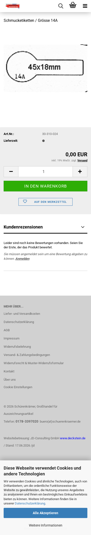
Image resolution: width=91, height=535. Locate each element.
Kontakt (9, 371)
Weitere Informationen (45, 525)
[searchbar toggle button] (61, 6)
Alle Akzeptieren (45, 513)
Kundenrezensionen (23, 226)
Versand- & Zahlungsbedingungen (27, 355)
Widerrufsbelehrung (17, 346)
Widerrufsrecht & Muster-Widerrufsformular (34, 363)
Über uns (10, 379)
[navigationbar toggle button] (85, 6)
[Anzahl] (45, 171)
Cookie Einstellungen (18, 387)
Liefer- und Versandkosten (22, 313)
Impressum (11, 338)
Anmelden (22, 258)
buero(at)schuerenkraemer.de (60, 421)
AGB (7, 330)
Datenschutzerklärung (30, 503)
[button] (11, 171)
